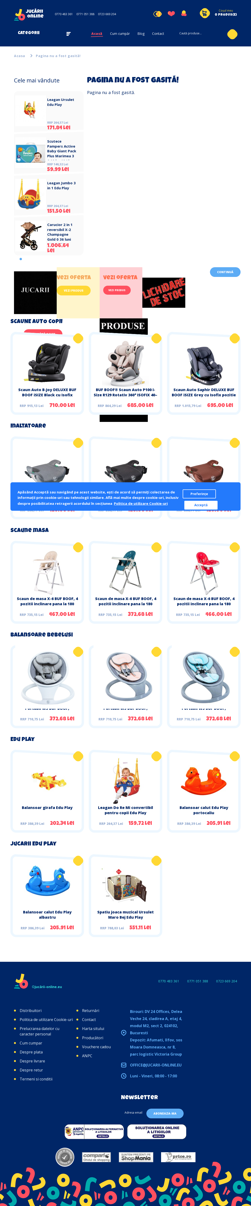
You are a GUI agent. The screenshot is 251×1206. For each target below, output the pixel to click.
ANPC (87, 1055)
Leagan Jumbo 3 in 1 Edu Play (61, 185)
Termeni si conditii (36, 1079)
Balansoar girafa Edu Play (47, 807)
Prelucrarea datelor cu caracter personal (39, 1031)
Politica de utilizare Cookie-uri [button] (141, 503)
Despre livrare (32, 1061)
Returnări (90, 1010)
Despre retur (31, 1070)
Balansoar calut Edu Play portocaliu (204, 810)
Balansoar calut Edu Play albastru (47, 914)
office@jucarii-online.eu (156, 1065)
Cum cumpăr (120, 33)
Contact (158, 33)
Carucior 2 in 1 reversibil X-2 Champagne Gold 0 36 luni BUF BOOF (60, 234)
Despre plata (31, 1052)
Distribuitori (31, 1010)
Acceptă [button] (201, 505)
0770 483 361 (64, 14)
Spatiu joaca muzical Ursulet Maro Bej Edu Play (125, 914)
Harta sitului (93, 1028)
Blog (140, 33)
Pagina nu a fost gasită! (58, 56)
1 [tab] (21, 259)
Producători (92, 1037)
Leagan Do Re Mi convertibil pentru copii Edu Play (125, 810)
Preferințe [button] (199, 494)
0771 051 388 (85, 14)
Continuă (225, 272)
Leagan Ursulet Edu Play (60, 102)
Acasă (96, 33)
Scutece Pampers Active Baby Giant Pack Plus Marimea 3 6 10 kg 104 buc (61, 151)
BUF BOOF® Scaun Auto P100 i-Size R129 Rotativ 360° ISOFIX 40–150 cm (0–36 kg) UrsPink (125, 395)
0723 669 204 (107, 14)
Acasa (19, 56)
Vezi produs (74, 291)
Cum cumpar (31, 1043)
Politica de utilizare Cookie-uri (46, 1019)
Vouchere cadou (96, 1046)
